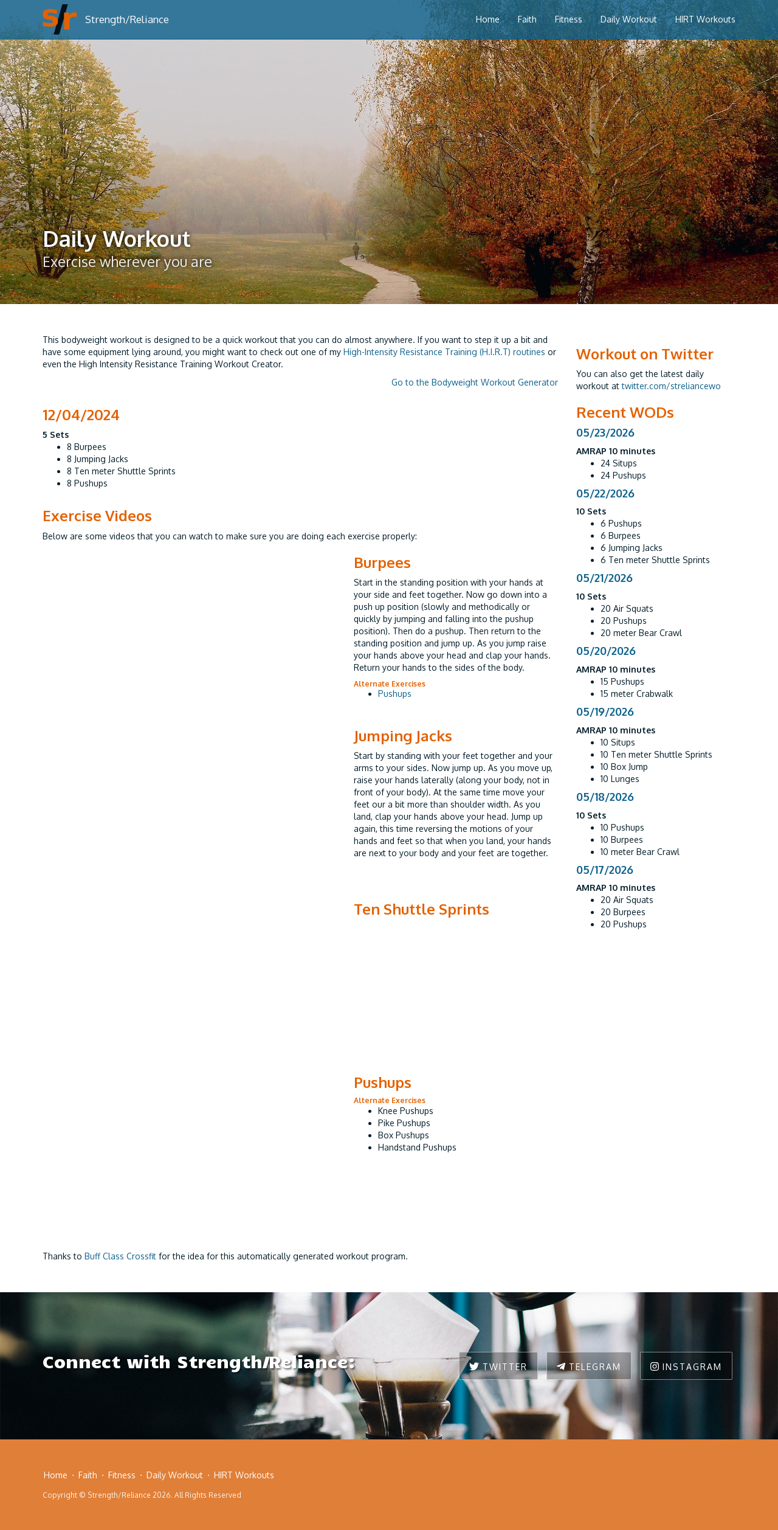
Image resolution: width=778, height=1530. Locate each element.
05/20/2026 (606, 650)
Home (488, 19)
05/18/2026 (605, 796)
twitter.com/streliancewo (671, 386)
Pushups (394, 693)
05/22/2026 (605, 493)
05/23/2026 (605, 432)
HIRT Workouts (705, 19)
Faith (527, 19)
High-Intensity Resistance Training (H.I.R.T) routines (444, 352)
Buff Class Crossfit (120, 1256)
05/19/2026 (605, 711)
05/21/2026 (604, 577)
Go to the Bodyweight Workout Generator (474, 382)
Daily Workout (629, 19)
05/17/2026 (604, 869)
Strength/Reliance (127, 19)
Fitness (568, 19)
